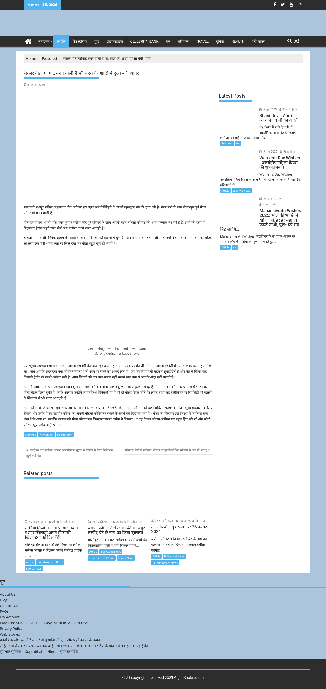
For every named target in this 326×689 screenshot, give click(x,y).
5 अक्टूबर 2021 (35, 521)
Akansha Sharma (62, 521)
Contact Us (9, 605)
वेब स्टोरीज (80, 41)
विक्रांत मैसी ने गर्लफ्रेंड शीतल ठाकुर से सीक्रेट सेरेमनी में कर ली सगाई (166, 450)
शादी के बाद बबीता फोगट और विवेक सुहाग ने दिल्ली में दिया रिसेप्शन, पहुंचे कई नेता (69, 453)
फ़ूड (96, 41)
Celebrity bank (144, 41)
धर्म (168, 41)
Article (30, 562)
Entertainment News (50, 562)
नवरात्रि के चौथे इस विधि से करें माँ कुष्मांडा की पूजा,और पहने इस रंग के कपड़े (50, 639)
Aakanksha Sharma (127, 521)
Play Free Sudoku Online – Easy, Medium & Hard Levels (45, 622)
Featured (30, 434)
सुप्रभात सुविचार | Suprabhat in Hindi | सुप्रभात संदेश (39, 651)
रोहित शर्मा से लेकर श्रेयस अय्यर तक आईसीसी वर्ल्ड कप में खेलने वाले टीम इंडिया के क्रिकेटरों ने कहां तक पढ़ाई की (74, 645)
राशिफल (183, 41)
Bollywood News (111, 551)
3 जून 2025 (267, 109)
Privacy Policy (11, 628)
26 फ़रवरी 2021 (99, 521)
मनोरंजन (43, 41)
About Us (7, 594)
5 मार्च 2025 (267, 152)
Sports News (64, 434)
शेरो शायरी (258, 41)
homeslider (46, 434)
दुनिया (220, 41)
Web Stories (10, 634)
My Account (10, 617)
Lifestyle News (241, 190)
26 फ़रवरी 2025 (270, 199)
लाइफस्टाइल (115, 41)
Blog (3, 599)
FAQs (4, 611)
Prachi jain (287, 109)
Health (237, 41)
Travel (202, 41)
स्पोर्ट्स (61, 41)
